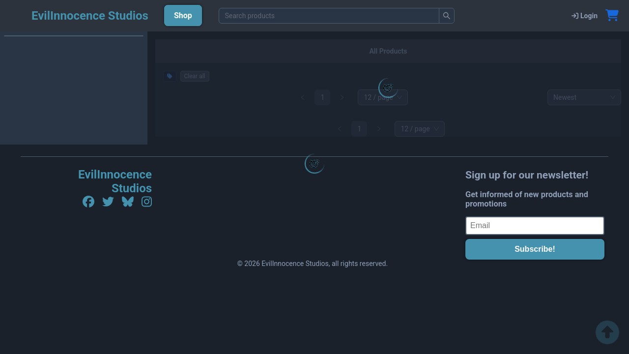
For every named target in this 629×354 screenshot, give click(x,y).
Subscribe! (535, 249)
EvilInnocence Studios (115, 181)
